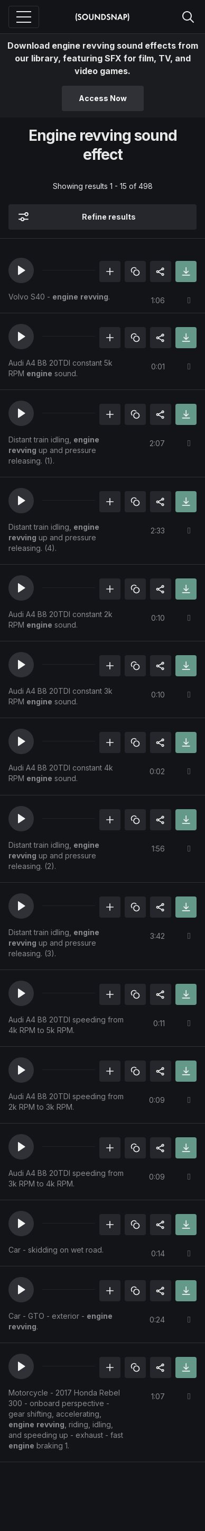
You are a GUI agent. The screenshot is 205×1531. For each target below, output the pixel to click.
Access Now (103, 98)
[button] (21, 270)
